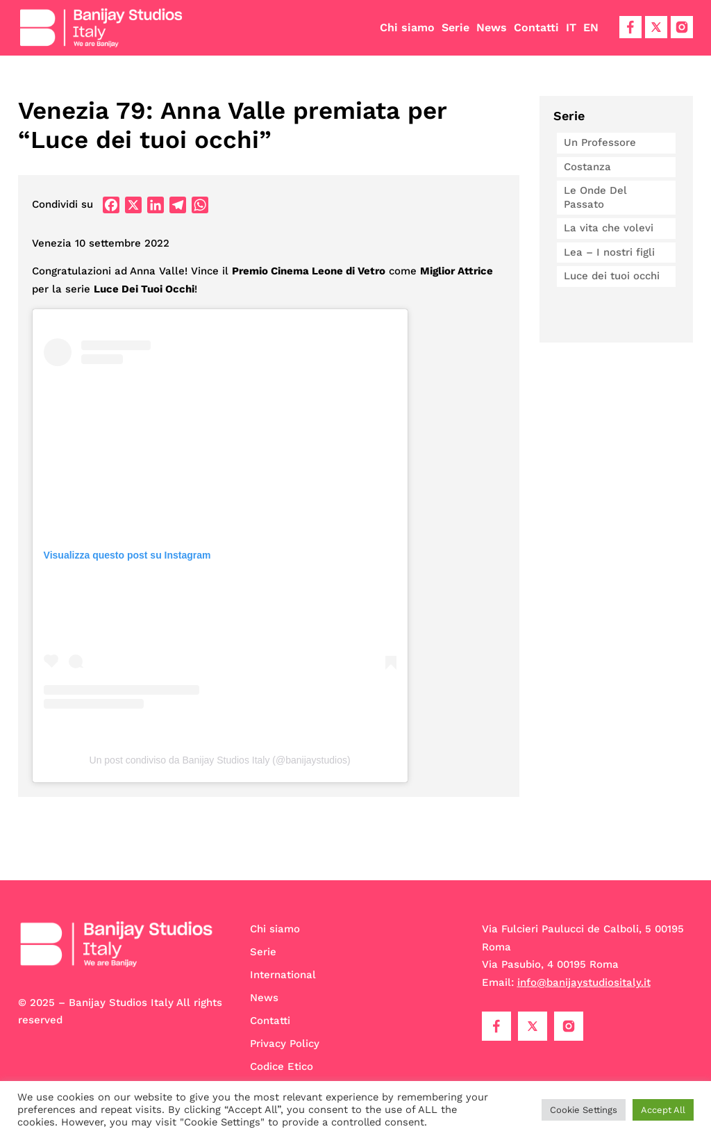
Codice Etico (281, 1066)
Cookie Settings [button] (583, 1110)
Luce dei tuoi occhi (612, 276)
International (283, 974)
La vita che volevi (608, 228)
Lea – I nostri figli (609, 252)
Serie (455, 27)
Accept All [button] (663, 1110)
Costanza (587, 166)
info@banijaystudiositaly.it (584, 982)
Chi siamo (407, 27)
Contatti (536, 27)
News (491, 27)
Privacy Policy (284, 1043)
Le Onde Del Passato (595, 197)
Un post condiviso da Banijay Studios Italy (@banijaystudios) (220, 760)
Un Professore (600, 142)
